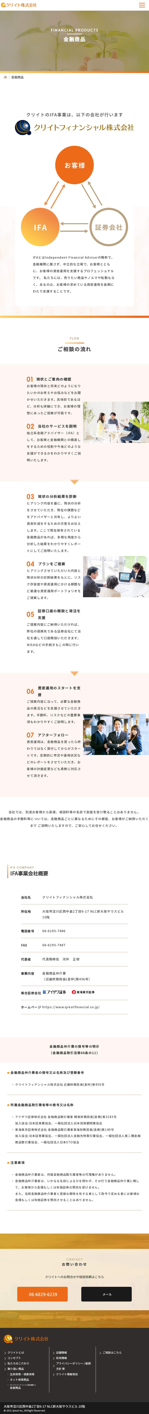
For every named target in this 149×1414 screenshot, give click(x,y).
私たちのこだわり (18, 1363)
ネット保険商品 (19, 1379)
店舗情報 (61, 1352)
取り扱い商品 (16, 1369)
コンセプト (14, 1358)
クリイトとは (16, 1352)
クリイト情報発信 (67, 1374)
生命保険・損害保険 (22, 1374)
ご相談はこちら (112, 1352)
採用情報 (61, 1358)
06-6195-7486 (53, 930)
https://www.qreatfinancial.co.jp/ (71, 1007)
